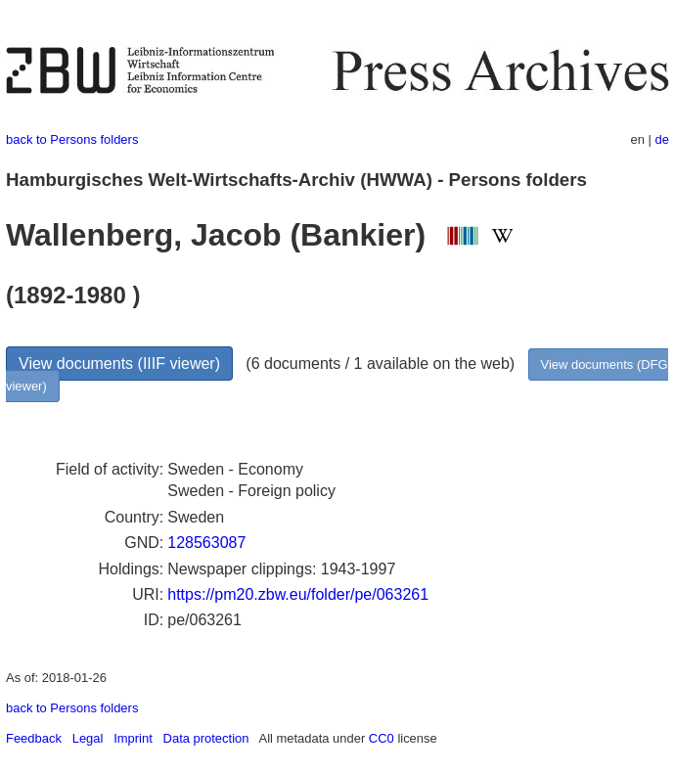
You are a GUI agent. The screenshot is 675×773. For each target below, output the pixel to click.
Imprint (133, 738)
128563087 (206, 542)
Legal (88, 738)
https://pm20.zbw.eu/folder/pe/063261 (297, 594)
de (662, 139)
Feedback (34, 738)
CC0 (381, 738)
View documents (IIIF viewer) (119, 363)
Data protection (206, 738)
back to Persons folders (72, 139)
